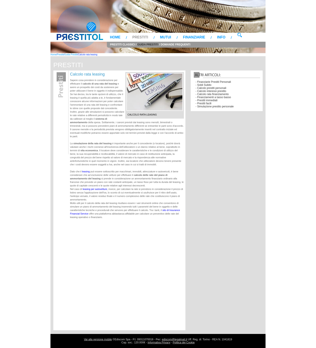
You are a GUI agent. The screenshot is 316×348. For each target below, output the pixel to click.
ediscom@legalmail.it (174, 339)
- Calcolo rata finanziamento (212, 94)
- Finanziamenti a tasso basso (213, 97)
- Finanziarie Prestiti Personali (213, 81)
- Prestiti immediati (206, 100)
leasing (86, 171)
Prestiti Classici (122, 44)
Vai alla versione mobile (98, 339)
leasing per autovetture (95, 189)
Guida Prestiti (147, 44)
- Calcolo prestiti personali (211, 88)
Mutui (165, 37)
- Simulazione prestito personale (215, 106)
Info (221, 37)
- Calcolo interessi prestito (211, 91)
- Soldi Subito (203, 85)
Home (115, 37)
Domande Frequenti (175, 44)
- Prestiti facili (203, 103)
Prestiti (140, 37)
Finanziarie (194, 37)
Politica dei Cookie (184, 342)
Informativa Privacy (159, 342)
